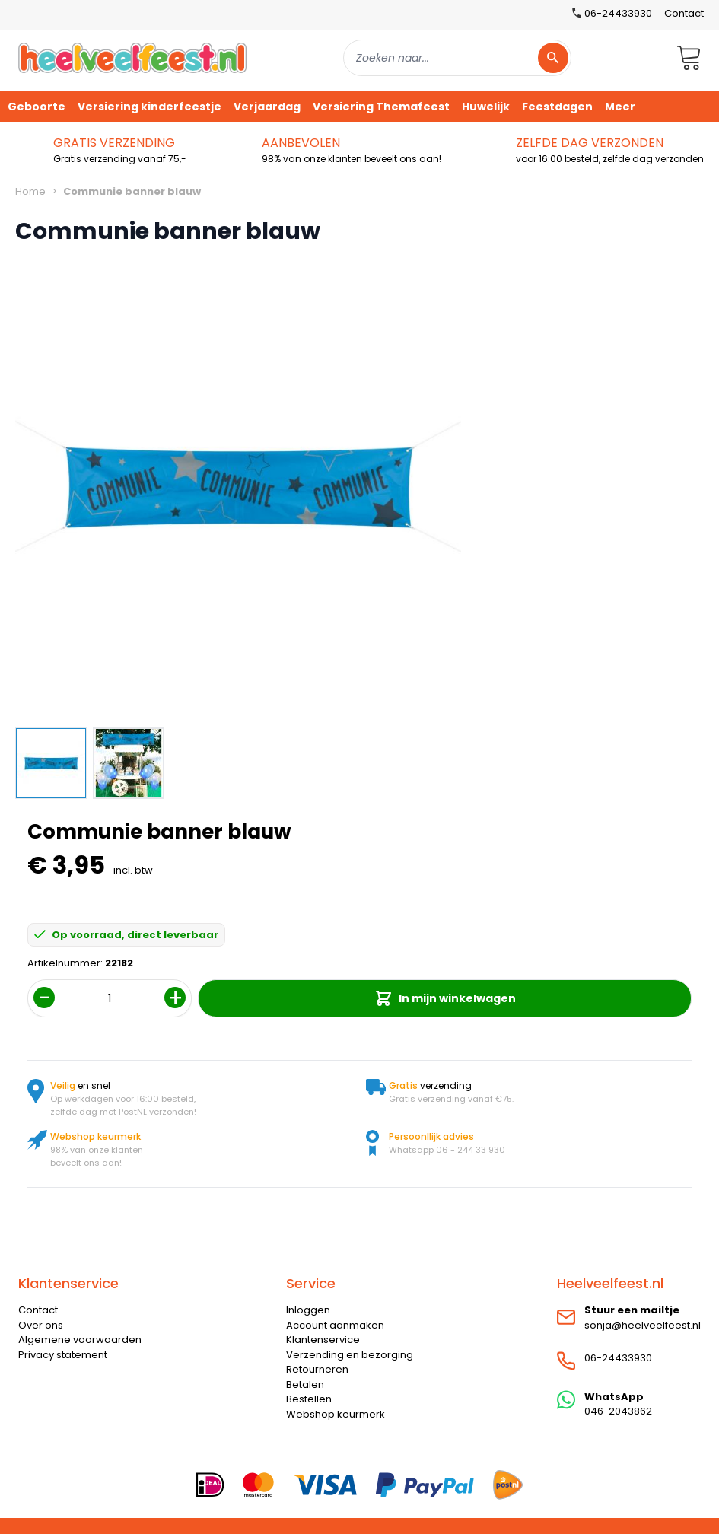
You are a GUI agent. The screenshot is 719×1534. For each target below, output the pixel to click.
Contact (684, 13)
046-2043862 (618, 1411)
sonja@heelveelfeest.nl (642, 1325)
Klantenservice (323, 1339)
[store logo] (132, 57)
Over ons (40, 1325)
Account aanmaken (335, 1325)
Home (30, 191)
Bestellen (309, 1399)
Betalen (305, 1384)
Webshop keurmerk (335, 1414)
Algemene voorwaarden (80, 1339)
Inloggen (308, 1310)
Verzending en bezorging (349, 1355)
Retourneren (317, 1369)
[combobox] (457, 58)
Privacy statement (62, 1355)
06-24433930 (618, 1358)
